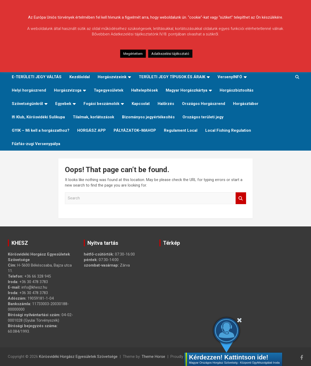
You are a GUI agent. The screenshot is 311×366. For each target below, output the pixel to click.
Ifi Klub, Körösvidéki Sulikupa (38, 117)
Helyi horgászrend (29, 90)
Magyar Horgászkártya (186, 90)
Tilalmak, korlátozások (93, 117)
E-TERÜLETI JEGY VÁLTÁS (37, 77)
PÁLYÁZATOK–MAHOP (135, 130)
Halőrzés (166, 103)
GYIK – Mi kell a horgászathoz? (40, 130)
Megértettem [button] (133, 54)
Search (241, 198)
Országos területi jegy (203, 117)
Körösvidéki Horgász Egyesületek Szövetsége (78, 356)
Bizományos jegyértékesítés (148, 117)
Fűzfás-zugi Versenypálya (36, 143)
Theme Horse (153, 356)
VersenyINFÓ (230, 77)
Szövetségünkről (27, 103)
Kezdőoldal (79, 77)
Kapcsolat (141, 103)
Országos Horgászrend (203, 103)
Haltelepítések (144, 90)
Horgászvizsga (67, 90)
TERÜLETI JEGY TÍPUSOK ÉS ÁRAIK (172, 77)
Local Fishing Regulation (228, 130)
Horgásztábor (245, 103)
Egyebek (63, 103)
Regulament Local (180, 130)
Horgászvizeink (112, 77)
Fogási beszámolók (101, 103)
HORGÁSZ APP (91, 130)
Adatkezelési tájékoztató (170, 54)
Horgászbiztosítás (236, 90)
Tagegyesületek (108, 90)
